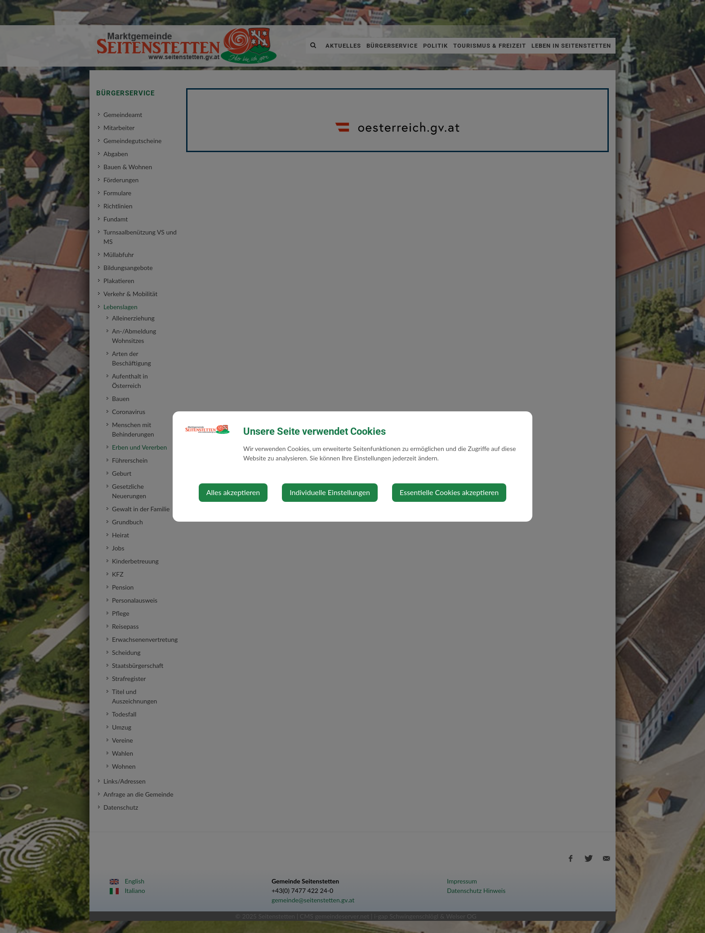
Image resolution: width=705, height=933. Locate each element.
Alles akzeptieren (233, 492)
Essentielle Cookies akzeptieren (449, 492)
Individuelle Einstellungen (330, 492)
